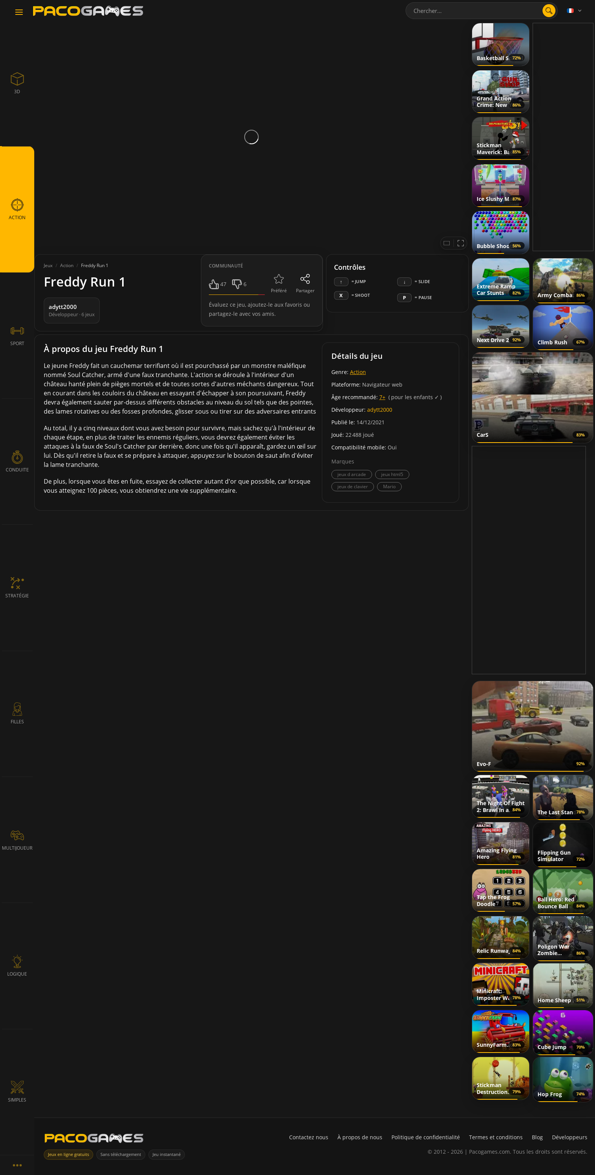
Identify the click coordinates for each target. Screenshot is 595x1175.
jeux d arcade (351, 474)
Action (358, 372)
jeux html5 (392, 474)
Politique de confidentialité (425, 1137)
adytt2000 (379, 409)
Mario (389, 486)
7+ (382, 397)
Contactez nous (308, 1137)
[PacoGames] (94, 1139)
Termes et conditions (496, 1137)
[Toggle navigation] (19, 12)
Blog (537, 1137)
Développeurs (569, 1137)
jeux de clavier (352, 486)
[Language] (574, 10)
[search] (548, 10)
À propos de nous (359, 1137)
